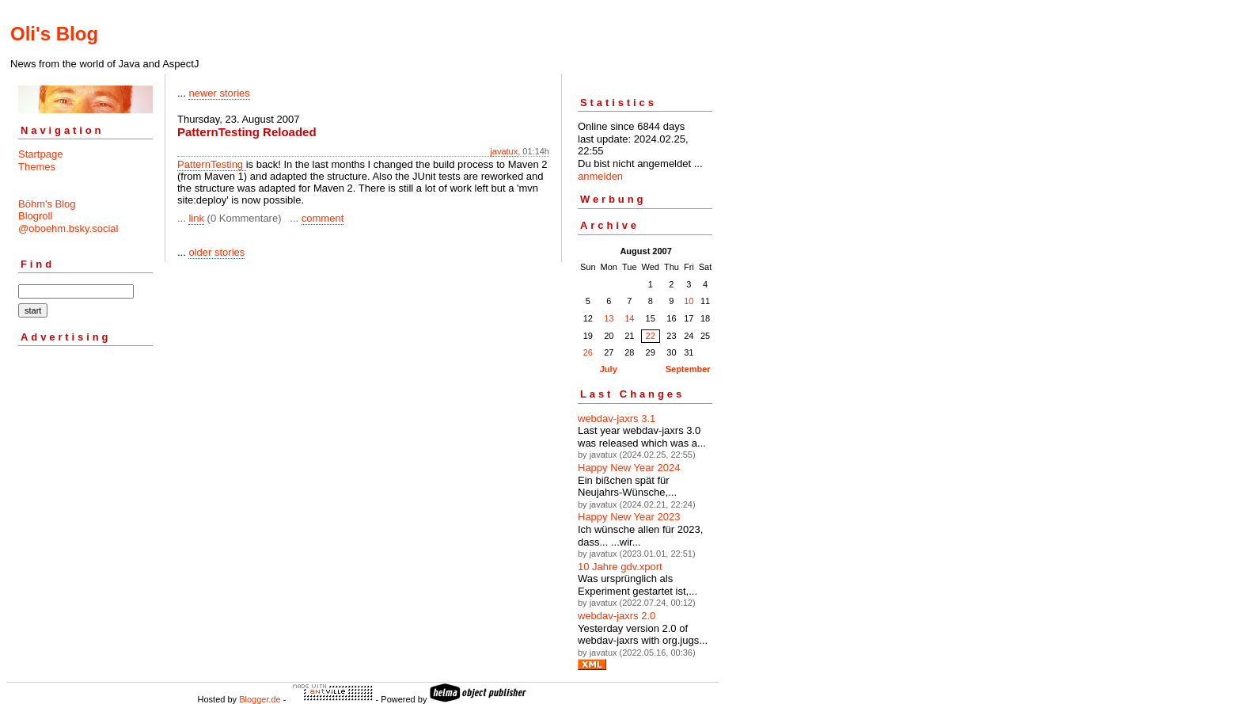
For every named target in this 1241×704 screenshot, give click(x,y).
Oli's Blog (54, 33)
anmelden (600, 176)
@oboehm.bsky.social (68, 228)
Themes (36, 167)
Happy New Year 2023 (629, 517)
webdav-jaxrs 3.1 (616, 418)
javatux (504, 151)
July (608, 369)
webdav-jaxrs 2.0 (616, 616)
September (688, 369)
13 (608, 318)
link (196, 218)
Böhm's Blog (47, 204)
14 (629, 318)
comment (322, 218)
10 (688, 301)
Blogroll (35, 216)
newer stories (218, 93)
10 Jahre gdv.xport (620, 567)
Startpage (40, 154)
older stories (216, 252)
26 (588, 352)
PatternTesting (211, 164)
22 (650, 336)
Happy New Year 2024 (629, 468)
